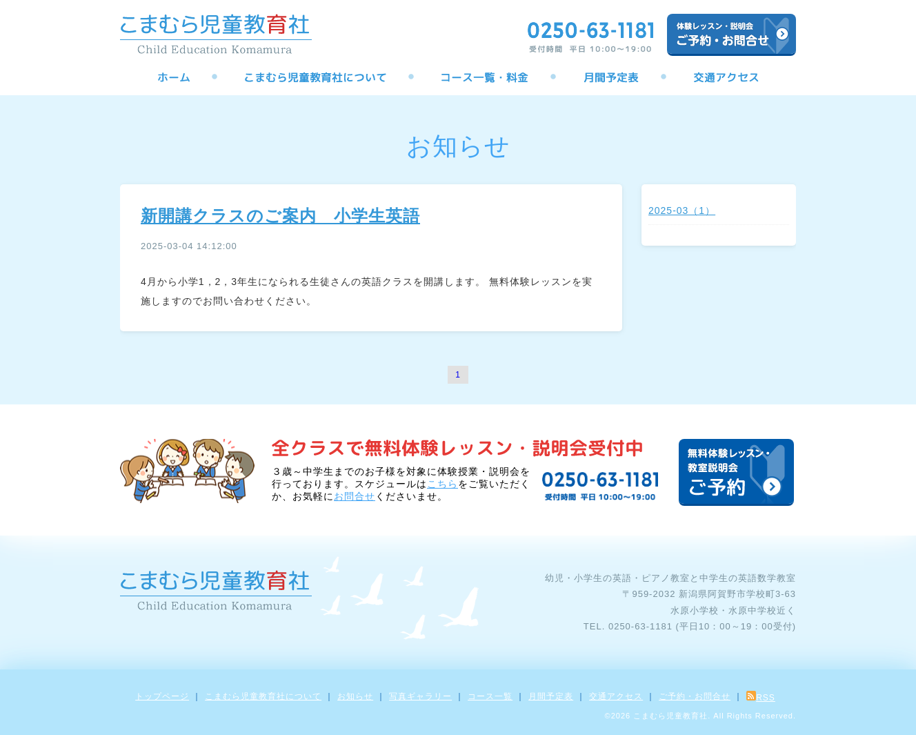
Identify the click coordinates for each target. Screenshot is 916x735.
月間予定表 (550, 696)
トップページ (162, 696)
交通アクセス (616, 696)
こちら (442, 483)
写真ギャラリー (420, 696)
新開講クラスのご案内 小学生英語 (280, 215)
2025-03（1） (681, 210)
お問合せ (354, 496)
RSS (760, 698)
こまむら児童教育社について (263, 696)
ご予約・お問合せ (694, 696)
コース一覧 (490, 696)
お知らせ (355, 696)
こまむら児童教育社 (670, 716)
